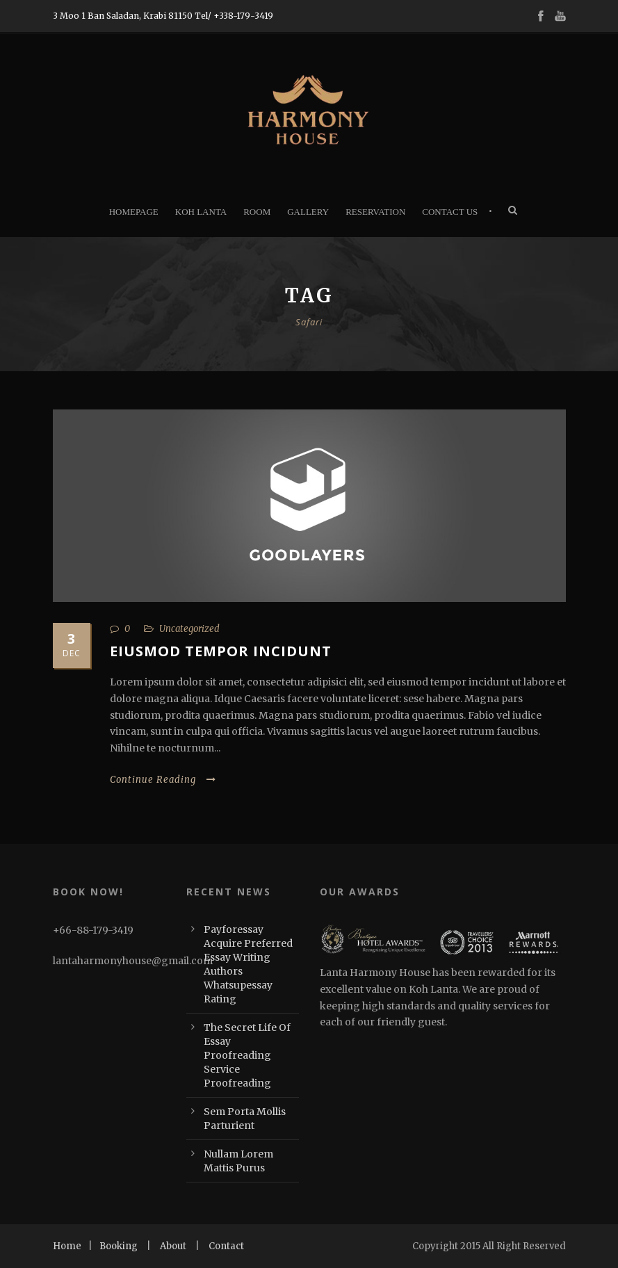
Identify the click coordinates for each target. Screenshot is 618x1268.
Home (67, 1246)
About (173, 1246)
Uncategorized (189, 629)
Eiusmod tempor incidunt (221, 651)
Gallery (308, 211)
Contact (226, 1246)
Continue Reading (163, 780)
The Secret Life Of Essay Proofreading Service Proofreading (247, 1055)
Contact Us (450, 211)
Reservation (375, 211)
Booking (118, 1246)
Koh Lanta (201, 211)
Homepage (133, 211)
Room (256, 211)
